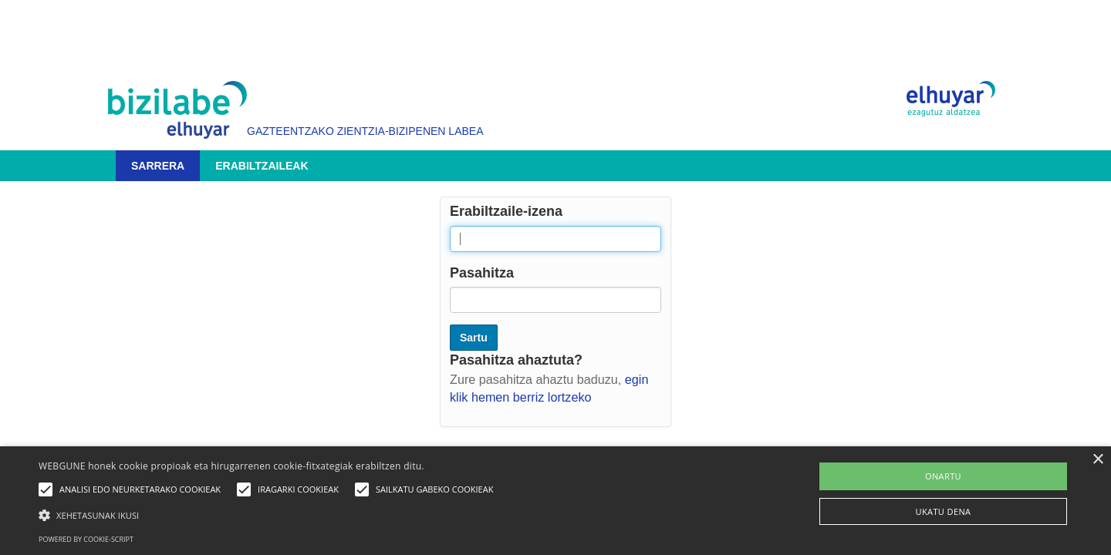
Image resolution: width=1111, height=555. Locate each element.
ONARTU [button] (943, 476)
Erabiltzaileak (261, 166)
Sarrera (157, 166)
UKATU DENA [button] (943, 511)
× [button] (1097, 460)
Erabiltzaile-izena (506, 211)
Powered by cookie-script (86, 539)
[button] (270, 514)
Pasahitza (482, 273)
